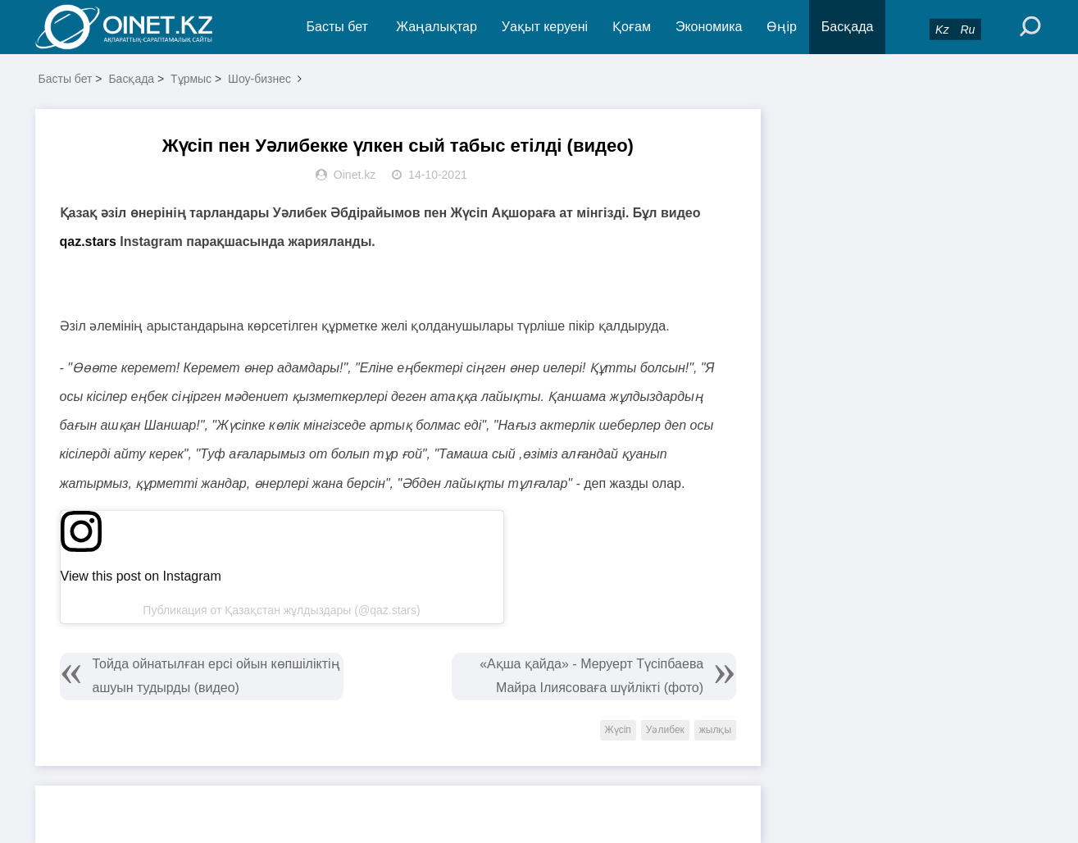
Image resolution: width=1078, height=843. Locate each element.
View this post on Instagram (141, 576)
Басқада (847, 27)
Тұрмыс (191, 78)
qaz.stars (88, 241)
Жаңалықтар (436, 27)
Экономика (709, 27)
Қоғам (631, 27)
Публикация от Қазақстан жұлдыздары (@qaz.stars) (281, 610)
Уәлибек (665, 730)
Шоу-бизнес (259, 78)
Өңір (781, 27)
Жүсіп (618, 730)
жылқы (715, 730)
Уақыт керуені (545, 27)
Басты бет (337, 27)
